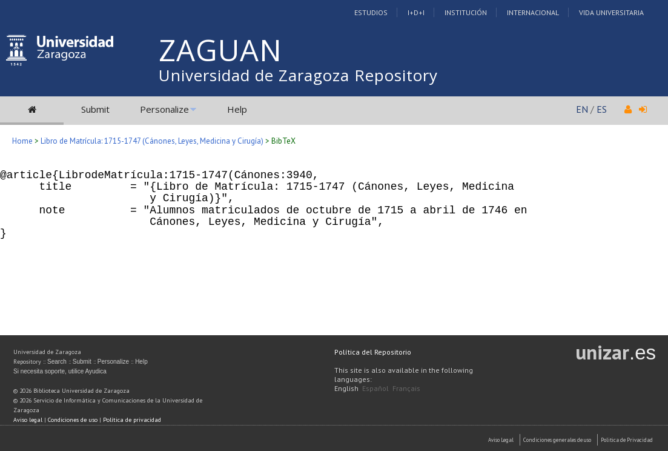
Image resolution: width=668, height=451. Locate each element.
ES (602, 109)
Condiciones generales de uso (557, 439)
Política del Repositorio (372, 351)
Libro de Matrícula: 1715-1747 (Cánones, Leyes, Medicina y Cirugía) (152, 141)
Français (406, 388)
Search (57, 361)
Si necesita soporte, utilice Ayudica (60, 371)
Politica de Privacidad (627, 439)
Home (22, 141)
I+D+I (416, 12)
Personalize (164, 109)
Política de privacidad (132, 420)
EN (582, 109)
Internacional (533, 12)
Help (237, 109)
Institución (466, 12)
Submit (95, 109)
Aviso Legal (501, 439)
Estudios (371, 12)
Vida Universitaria (611, 12)
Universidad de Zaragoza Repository (298, 75)
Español (375, 388)
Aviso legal (27, 420)
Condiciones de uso (73, 420)
